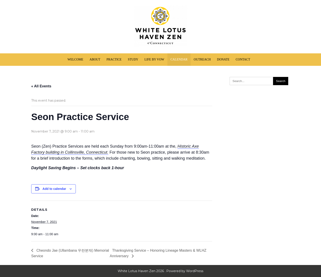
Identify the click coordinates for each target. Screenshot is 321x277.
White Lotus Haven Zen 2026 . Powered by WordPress (160, 271)
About (95, 59)
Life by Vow (154, 59)
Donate (223, 59)
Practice (114, 59)
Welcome (75, 59)
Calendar (179, 59)
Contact (243, 59)
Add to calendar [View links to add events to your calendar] (54, 189)
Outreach (202, 59)
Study (133, 59)
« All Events (41, 86)
